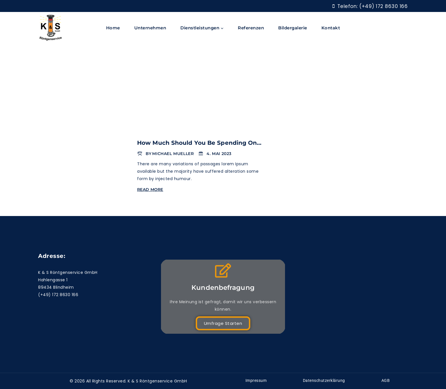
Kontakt (330, 27)
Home (113, 27)
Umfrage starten (223, 323)
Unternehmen (150, 27)
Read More (151, 189)
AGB (385, 380)
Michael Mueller (173, 153)
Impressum (256, 380)
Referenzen (251, 27)
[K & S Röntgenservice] (50, 28)
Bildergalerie (292, 27)
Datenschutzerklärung (324, 380)
